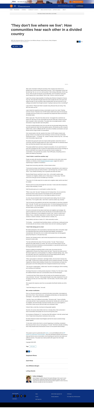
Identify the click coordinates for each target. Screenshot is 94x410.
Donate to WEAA (79, 3)
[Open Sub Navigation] (20, 12)
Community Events (33, 12)
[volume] (15, 8)
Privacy (36, 399)
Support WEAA (56, 12)
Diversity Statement (55, 399)
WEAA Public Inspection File (56, 396)
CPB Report (69, 396)
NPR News (32, 349)
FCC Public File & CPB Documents (73, 399)
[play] (11, 8)
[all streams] (80, 8)
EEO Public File (38, 402)
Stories (24, 12)
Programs (16, 12)
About (64, 12)
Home (11, 12)
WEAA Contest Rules (46, 12)
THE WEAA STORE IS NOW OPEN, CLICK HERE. (47, 16)
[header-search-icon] (70, 3)
